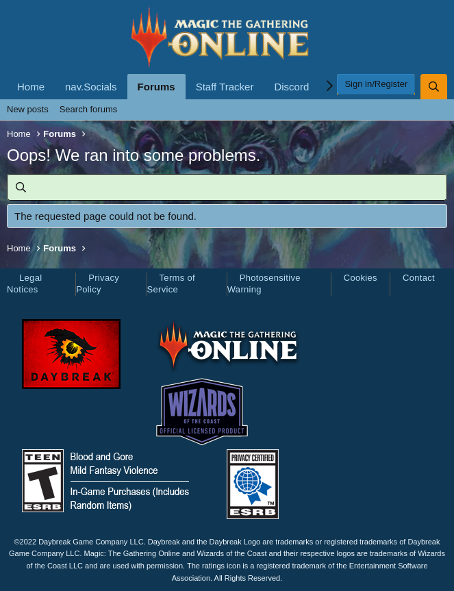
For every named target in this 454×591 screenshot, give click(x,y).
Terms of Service (171, 283)
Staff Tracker (225, 86)
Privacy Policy (97, 283)
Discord (291, 86)
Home (31, 86)
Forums (156, 86)
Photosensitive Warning (264, 283)
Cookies (360, 278)
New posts (28, 109)
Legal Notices (24, 283)
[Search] (433, 86)
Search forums (89, 109)
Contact (419, 278)
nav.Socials (91, 86)
